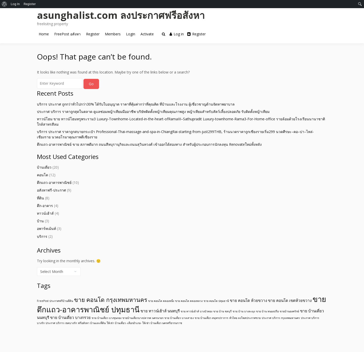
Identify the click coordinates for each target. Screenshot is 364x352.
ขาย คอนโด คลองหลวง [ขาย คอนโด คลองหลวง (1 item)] (189, 301)
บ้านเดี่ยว (44, 167)
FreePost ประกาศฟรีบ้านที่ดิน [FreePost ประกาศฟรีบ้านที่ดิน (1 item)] (55, 301)
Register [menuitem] (30, 4)
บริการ (42, 236)
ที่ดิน (40, 198)
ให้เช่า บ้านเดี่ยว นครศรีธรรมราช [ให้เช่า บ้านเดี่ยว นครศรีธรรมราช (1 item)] (162, 323)
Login (130, 34)
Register (93, 34)
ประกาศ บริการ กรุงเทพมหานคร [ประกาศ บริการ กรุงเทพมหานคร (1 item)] (281, 318)
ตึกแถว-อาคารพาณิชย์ (54, 182)
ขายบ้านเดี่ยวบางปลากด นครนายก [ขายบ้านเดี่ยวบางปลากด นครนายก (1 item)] (142, 318)
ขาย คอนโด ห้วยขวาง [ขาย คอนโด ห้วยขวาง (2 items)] (248, 300)
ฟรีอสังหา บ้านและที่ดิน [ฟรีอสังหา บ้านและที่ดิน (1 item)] (92, 323)
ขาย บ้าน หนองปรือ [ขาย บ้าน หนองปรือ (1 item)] (267, 311)
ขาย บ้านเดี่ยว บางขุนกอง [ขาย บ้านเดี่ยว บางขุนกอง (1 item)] (106, 318)
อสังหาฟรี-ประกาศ (51, 190)
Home (44, 34)
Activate (147, 34)
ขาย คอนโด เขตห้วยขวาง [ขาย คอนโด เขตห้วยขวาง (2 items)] (290, 300)
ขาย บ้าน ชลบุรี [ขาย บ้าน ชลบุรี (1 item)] (222, 311)
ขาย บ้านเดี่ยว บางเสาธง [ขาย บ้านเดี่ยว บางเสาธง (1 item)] (179, 318)
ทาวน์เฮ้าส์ (45, 213)
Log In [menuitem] (15, 4)
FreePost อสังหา (67, 34)
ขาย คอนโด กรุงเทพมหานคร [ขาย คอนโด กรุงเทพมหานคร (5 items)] (110, 300)
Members (113, 34)
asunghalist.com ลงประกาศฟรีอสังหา (121, 15)
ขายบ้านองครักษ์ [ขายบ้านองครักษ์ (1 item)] (289, 311)
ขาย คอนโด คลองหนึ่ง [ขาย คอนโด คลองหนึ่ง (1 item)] (161, 301)
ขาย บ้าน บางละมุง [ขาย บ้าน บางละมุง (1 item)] (244, 311)
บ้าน (40, 220)
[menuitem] (4, 4)
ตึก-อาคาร (45, 205)
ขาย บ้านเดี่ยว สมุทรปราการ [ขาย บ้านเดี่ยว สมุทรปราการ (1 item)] (211, 318)
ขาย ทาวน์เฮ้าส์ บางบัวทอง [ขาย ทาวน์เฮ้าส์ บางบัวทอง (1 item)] (196, 311)
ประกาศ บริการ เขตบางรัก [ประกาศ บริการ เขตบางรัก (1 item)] (61, 323)
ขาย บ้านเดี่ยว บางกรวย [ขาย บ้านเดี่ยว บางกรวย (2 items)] (70, 317)
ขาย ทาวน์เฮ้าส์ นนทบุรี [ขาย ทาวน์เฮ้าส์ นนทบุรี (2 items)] (160, 310)
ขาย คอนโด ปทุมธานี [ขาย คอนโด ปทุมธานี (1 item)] (216, 301)
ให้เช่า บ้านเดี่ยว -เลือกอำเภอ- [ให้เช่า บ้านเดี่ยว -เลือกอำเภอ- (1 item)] (124, 323)
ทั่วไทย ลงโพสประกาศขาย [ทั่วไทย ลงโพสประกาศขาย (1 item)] (245, 318)
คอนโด (42, 174)
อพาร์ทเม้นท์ (46, 228)
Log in (177, 34)
